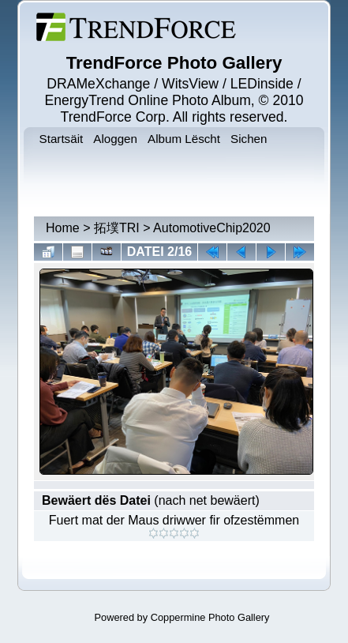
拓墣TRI (117, 228)
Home (63, 228)
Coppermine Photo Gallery (210, 617)
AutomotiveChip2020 (212, 228)
